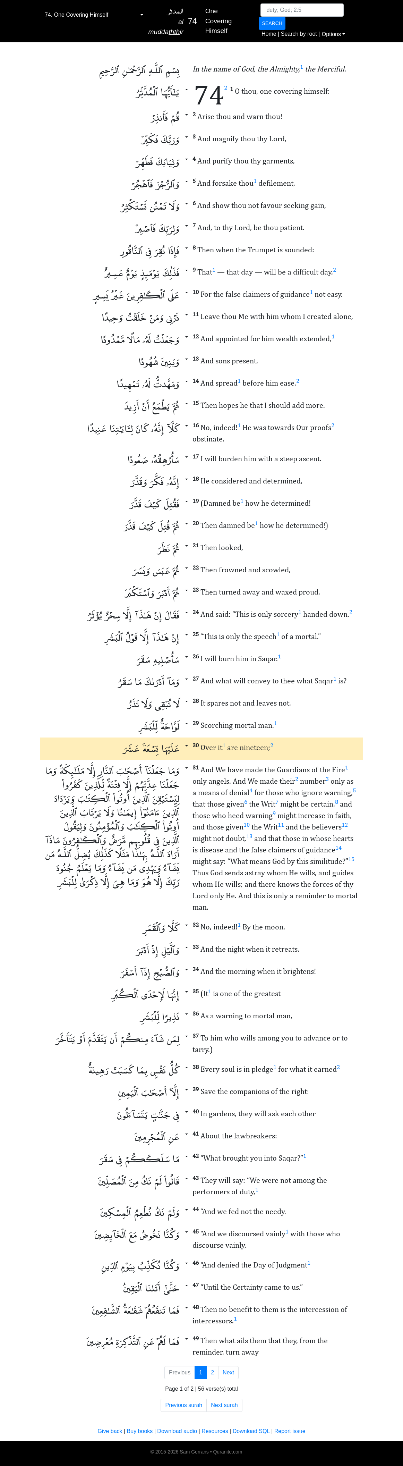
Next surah (224, 1405)
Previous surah (183, 1405)
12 (345, 824)
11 (281, 824)
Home (268, 34)
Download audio (177, 1431)
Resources (215, 1431)
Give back (109, 1431)
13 (249, 836)
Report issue (290, 1431)
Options (331, 34)
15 (351, 859)
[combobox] (94, 15)
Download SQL (251, 1431)
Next (228, 1372)
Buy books (140, 1431)
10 (246, 824)
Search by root (299, 34)
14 (338, 847)
